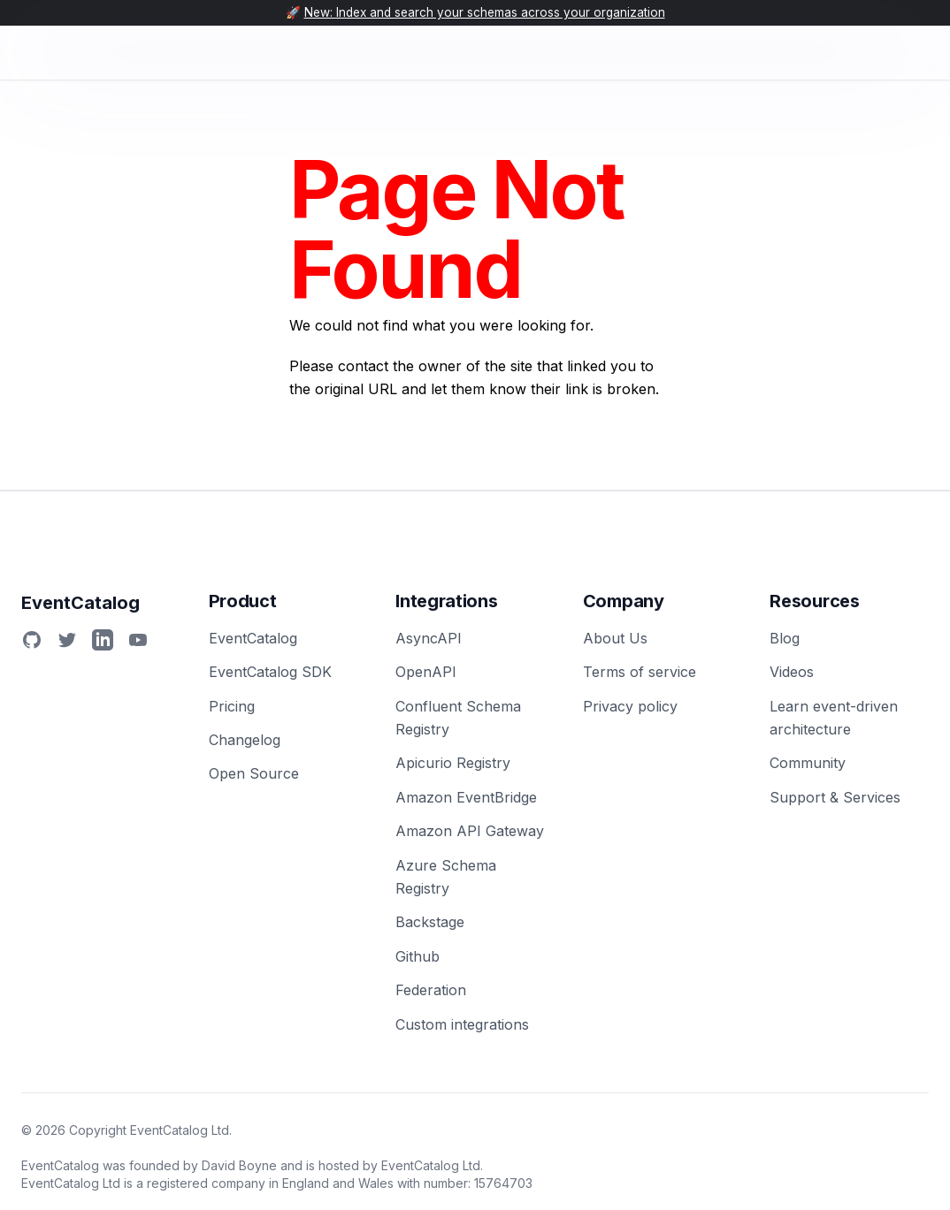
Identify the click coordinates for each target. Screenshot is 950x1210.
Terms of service (639, 672)
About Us (615, 638)
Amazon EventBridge (466, 797)
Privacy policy (630, 706)
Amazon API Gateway (469, 831)
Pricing (232, 706)
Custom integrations (462, 1024)
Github (417, 956)
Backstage (429, 922)
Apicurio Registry (452, 763)
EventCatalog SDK (270, 672)
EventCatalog (253, 638)
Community (808, 763)
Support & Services (835, 797)
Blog (785, 638)
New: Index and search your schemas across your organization (484, 12)
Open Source (254, 773)
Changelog (244, 740)
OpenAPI (425, 672)
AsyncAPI (428, 638)
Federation (430, 990)
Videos (792, 672)
